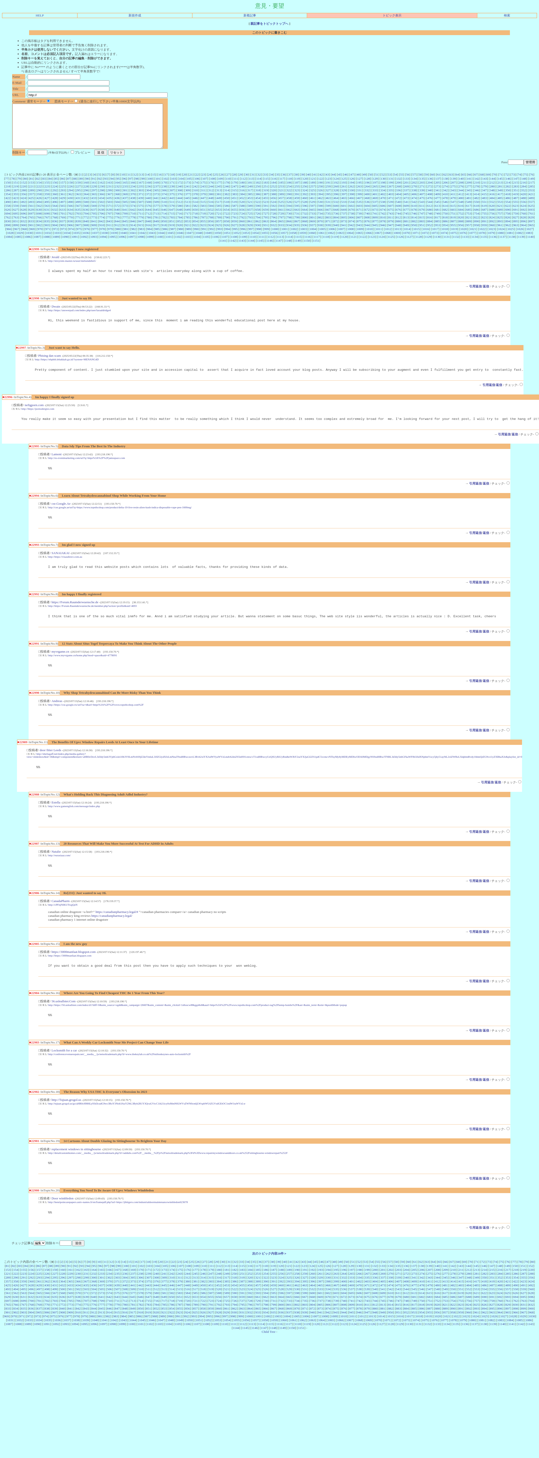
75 (525, 183)
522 (257, 210)
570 (101, 214)
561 (31, 214)
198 (382, 191)
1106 (215, 245)
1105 (206, 245)
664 (304, 218)
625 (531, 214)
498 (70, 210)
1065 (359, 241)
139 (453, 187)
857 (218, 230)
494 (39, 210)
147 (515, 187)
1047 (189, 241)
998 (258, 237)
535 (359, 210)
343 (453, 199)
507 (140, 210)
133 (406, 187)
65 (463, 183)
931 (265, 234)
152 (23, 191)
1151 (316, 249)
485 (500, 206)
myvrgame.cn (60, 666)
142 (476, 187)
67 (475, 183)
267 (390, 195)
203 (421, 191)
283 (515, 195)
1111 (261, 245)
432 (85, 206)
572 (117, 214)
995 (235, 237)
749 (437, 222)
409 (437, 203)
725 (250, 222)
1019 (454, 237)
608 (398, 214)
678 (414, 218)
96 (124, 187)
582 (195, 214)
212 (492, 191)
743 (390, 222)
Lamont (56, 466)
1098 (140, 245)
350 (507, 199)
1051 (227, 241)
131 (390, 187)
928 (242, 234)
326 (320, 199)
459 (296, 206)
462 (320, 206)
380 (211, 203)
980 (118, 237)
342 (445, 199)
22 (197, 183)
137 (437, 187)
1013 (397, 237)
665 (312, 218)
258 (320, 195)
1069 (397, 241)
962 (507, 234)
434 (101, 206)
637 (93, 218)
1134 (474, 245)
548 (461, 210)
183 (265, 191)
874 (351, 230)
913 (124, 234)
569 (93, 214)
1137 (502, 245)
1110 (252, 245)
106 (196, 187)
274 (445, 195)
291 (47, 199)
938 (320, 234)
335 (390, 199)
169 (156, 191)
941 (343, 234)
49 (364, 183)
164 (117, 191)
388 (273, 203)
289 (31, 199)
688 (492, 218)
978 (102, 237)
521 (250, 210)
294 (70, 199)
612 (429, 214)
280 (492, 195)
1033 (57, 241)
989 (188, 237)
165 (125, 191)
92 (99, 187)
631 (46, 218)
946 (382, 234)
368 (117, 203)
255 (296, 195)
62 (444, 183)
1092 (84, 245)
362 (70, 203)
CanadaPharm (60, 919)
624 (523, 214)
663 (296, 218)
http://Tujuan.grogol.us (66, 1120)
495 (47, 210)
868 (304, 230)
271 (421, 195)
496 (54, 210)
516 (211, 210)
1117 (317, 245)
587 (234, 214)
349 (500, 199)
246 (226, 195)
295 (78, 199)
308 (179, 199)
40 (308, 183)
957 (468, 234)
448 (211, 206)
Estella (55, 819)
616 (461, 214)
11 (129, 183)
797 (281, 226)
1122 (363, 245)
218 (7, 195)
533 (343, 210)
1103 (187, 245)
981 (125, 237)
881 (406, 230)
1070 (406, 241)
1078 (481, 241)
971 (47, 237)
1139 (521, 245)
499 (78, 210)
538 (382, 210)
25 (215, 183)
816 (429, 226)
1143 (241, 249)
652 (211, 218)
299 (109, 199)
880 (398, 230)
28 (234, 183)
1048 (199, 241)
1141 (223, 249)
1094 (103, 245)
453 (250, 206)
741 (374, 222)
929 (250, 234)
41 (314, 183)
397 (343, 203)
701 (62, 222)
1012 (388, 237)
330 (351, 199)
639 (109, 218)
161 (93, 191)
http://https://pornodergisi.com (37, 419)
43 (327, 183)
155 (47, 191)
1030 (29, 241)
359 (47, 203)
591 (265, 214)
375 (171, 203)
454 (257, 206)
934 (289, 234)
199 (390, 191)
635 (78, 218)
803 (328, 226)
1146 (269, 249)
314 (226, 199)
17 (166, 183)
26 (222, 183)
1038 (104, 241)
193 (343, 191)
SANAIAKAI (60, 566)
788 (211, 226)
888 (461, 230)
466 (351, 206)
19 (178, 183)
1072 (425, 241)
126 (351, 187)
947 (390, 234)
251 (265, 195)
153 (31, 191)
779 (140, 226)
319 (265, 199)
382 (226, 203)
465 (343, 206)
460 (304, 206)
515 (203, 210)
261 (343, 195)
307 (171, 199)
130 (383, 187)
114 (258, 187)
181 (250, 191)
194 (351, 191)
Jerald (55, 266)
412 (461, 203)
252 (273, 195)
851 (171, 230)
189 (312, 191)
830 (7, 230)
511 (171, 210)
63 (451, 183)
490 (7, 210)
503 (109, 210)
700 (54, 222)
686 (476, 218)
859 (234, 230)
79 (19, 187)
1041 (132, 241)
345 (468, 199)
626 (7, 218)
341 (437, 199)
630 (39, 218)
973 (63, 237)
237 (156, 195)
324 (304, 199)
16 (159, 183)
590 (257, 214)
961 (500, 234)
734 (320, 222)
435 (109, 206)
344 (461, 199)
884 (429, 230)
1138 (512, 245)
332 (367, 199)
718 (195, 222)
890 (476, 230)
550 (476, 210)
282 (507, 195)
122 (320, 187)
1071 (415, 241)
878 (382, 230)
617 (468, 214)
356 (23, 203)
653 (218, 218)
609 (406, 214)
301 (125, 199)
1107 (224, 245)
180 (242, 191)
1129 (428, 245)
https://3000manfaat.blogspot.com (73, 970)
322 (289, 199)
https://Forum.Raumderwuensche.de (74, 616)
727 (265, 222)
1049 (208, 241)
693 (531, 218)
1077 (472, 241)
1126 (400, 245)
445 (187, 206)
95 (118, 187)
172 (179, 191)
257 (312, 195)
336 (398, 199)
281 (500, 195)
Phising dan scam (49, 366)
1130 (437, 245)
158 (70, 191)
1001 (284, 237)
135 (422, 187)
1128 (419, 245)
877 (374, 230)
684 (461, 218)
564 (54, 214)
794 (257, 226)
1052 (236, 241)
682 (445, 218)
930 (257, 234)
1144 (251, 249)
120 (305, 187)
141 (469, 187)
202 (414, 191)
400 (367, 203)
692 (523, 218)
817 (437, 226)
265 (374, 195)
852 (179, 230)
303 (140, 199)
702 (70, 222)
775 (109, 226)
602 (351, 214)
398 (351, 203)
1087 (37, 245)
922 (195, 234)
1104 (196, 245)
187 (297, 191)
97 (130, 187)
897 (531, 230)
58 (420, 183)
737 (343, 222)
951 (421, 234)
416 (492, 203)
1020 (463, 237)
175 (203, 191)
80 (25, 187)
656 (242, 218)
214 (507, 191)
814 (413, 226)
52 (383, 183)
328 (335, 199)
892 (492, 230)
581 (187, 214)
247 (234, 195)
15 (153, 183)
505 (125, 210)
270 (414, 195)
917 (156, 234)
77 (6, 187)
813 (406, 226)
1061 (321, 241)
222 (39, 195)
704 (86, 222)
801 (312, 226)
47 (352, 183)
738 (351, 222)
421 (531, 203)
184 (273, 191)
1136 (493, 245)
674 (382, 218)
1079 (491, 241)
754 (476, 222)
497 (62, 210)
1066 (368, 241)
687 (484, 218)
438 (132, 206)
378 (195, 203)
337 (406, 199)
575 (140, 214)
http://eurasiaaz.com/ (59, 872)
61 (438, 183)
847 (140, 230)
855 (203, 230)
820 (461, 226)
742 (382, 222)
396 (336, 203)
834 (39, 230)
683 (453, 218)
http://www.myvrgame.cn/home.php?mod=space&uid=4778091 (82, 669)
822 (476, 226)
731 (296, 222)
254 (289, 195)
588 (242, 214)
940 (335, 234)
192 (336, 191)
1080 (500, 241)
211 (484, 191)
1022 (482, 237)
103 (173, 187)
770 (70, 226)
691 (515, 218)
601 (343, 214)
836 (54, 230)
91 (93, 187)
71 (500, 183)
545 (437, 210)
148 (523, 187)
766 (39, 226)
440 (148, 206)
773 (93, 226)
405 (406, 203)
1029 (19, 241)
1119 (335, 245)
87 (68, 187)
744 (398, 222)
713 (156, 222)
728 (273, 222)
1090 (65, 245)
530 (320, 210)
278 (476, 195)
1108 (234, 245)
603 (359, 214)
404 (398, 203)
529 (312, 210)
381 (218, 203)
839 (78, 230)
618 (476, 214)
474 (414, 206)
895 (515, 230)
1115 (298, 245)
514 (195, 210)
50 (370, 183)
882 (414, 230)
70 (494, 183)
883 (421, 230)
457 (281, 206)
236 (148, 195)
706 (101, 222)
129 (375, 187)
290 (39, 199)
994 (227, 237)
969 (32, 237)
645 (156, 218)
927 (234, 234)
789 (218, 226)
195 (359, 191)
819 (453, 226)
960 (492, 234)
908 (86, 234)
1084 (8, 245)
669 (343, 218)
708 (117, 222)
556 (523, 210)
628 (23, 218)
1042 (142, 241)
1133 (465, 245)
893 (500, 230)
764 (23, 226)
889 (468, 230)
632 (54, 218)
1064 (349, 241)
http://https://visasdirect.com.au (65, 569)
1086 (27, 245)
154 (39, 191)
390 (289, 203)
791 (234, 226)
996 (243, 237)
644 (148, 218)
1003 (303, 237)
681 (437, 218)
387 (265, 203)
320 (273, 199)
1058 (293, 241)
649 (187, 218)
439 (140, 206)
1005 (322, 237)
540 (398, 210)
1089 (56, 245)
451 (234, 206)
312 (211, 199)
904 (54, 234)
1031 (38, 241)
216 (523, 191)
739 (359, 222)
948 (398, 234)
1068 (387, 241)
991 (203, 237)
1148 (288, 249)
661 (281, 218)
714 (163, 222)
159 (78, 191)
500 (86, 210)
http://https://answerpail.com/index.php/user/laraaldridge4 (79, 319)
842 (101, 230)
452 (242, 206)
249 (250, 195)
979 (110, 237)
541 (406, 210)
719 (203, 222)
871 (328, 230)
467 (359, 206)
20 (184, 183)
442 (164, 206)
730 (289, 222)
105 (189, 187)
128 (367, 187)
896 (523, 230)
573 (125, 214)
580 (179, 214)
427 (46, 206)
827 (515, 226)
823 (484, 226)
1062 (331, 241)
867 (296, 230)
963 (515, 234)
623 (515, 214)
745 (406, 222)
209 (468, 191)
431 (78, 206)
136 (429, 187)
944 (367, 234)
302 (132, 199)
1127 (409, 245)
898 (7, 234)
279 (484, 195)
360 (54, 203)
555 (515, 210)
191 (328, 191)
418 (507, 203)
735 (328, 222)
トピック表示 (392, 15)
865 (281, 230)
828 (523, 226)
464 (335, 206)
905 (62, 234)
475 (421, 206)
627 (15, 218)
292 (54, 199)
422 (7, 206)
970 (40, 237)
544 (429, 210)
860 (242, 230)
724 (242, 222)
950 (413, 234)
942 (351, 234)
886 (445, 230)
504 (117, 210)
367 (109, 203)
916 (148, 234)
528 (304, 210)
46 (345, 183)
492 (23, 210)
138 (445, 187)
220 (23, 195)
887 (453, 230)
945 (374, 234)
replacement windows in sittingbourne (76, 1170)
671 (359, 218)
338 (413, 199)
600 (336, 214)
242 (195, 195)
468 (367, 206)
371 (140, 203)
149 (531, 187)
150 (7, 191)
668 (335, 218)
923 (203, 234)
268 (398, 195)
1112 (271, 245)
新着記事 (249, 15)
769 (62, 226)
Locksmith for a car (64, 1070)
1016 (426, 237)
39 (302, 183)
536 (367, 210)
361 (62, 203)
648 (179, 218)
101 (157, 187)
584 (211, 214)
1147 (279, 249)
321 (281, 199)
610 (414, 214)
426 (39, 206)
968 (24, 237)
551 (484, 210)
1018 (445, 237)
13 (141, 183)
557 (531, 210)
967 (16, 237)
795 (265, 226)
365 (93, 203)
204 (429, 191)
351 (515, 199)
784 (179, 226)
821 (468, 226)
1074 (444, 241)
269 (406, 195)
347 (484, 199)
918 (163, 234)
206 (445, 191)
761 (531, 222)
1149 (297, 249)
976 (86, 237)
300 (117, 199)
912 (117, 234)
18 (172, 183)
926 (226, 234)
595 (297, 214)
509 (156, 210)
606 (382, 214)
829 (531, 226)
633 (62, 218)
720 (211, 222)
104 (181, 187)
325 (312, 199)
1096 (122, 245)
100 (150, 187)
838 (70, 230)
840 (85, 230)
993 (219, 237)
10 (122, 183)
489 (531, 206)
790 (226, 226)
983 (141, 237)
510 (164, 210)
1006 (332, 237)
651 (203, 218)
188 (304, 191)
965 (531, 234)
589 (250, 214)
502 (101, 210)
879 (390, 230)
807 (359, 226)
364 (86, 203)
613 (437, 214)
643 (140, 218)
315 (234, 199)
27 (228, 183)
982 (133, 237)
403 (390, 203)
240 (179, 195)
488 (523, 206)
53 (389, 183)
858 (226, 230)
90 (87, 187)
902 (39, 234)
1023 (492, 237)
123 (328, 187)
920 (179, 234)
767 (47, 226)
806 (351, 226)
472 (398, 206)
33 (265, 183)
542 (413, 210)
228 (85, 195)
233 (124, 195)
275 (453, 195)
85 (56, 187)
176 (211, 191)
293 (62, 199)
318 (257, 199)
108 (212, 187)
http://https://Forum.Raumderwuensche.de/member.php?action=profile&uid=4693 (92, 619)
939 (328, 234)
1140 (530, 245)
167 (140, 191)
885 (437, 230)
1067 (378, 241)
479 (453, 206)
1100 (159, 245)
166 (132, 191)
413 (468, 203)
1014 (407, 237)
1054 (255, 241)
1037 (95, 241)
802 (320, 226)
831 (15, 230)
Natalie (56, 869)
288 (23, 199)
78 (13, 187)
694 (7, 222)
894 (507, 230)
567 (78, 214)
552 (492, 210)
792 (242, 226)
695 (15, 222)
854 (195, 230)
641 (124, 218)
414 (476, 203)
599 (328, 214)
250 (257, 195)
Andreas (56, 716)
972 (55, 237)
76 (531, 183)
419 (515, 203)
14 (147, 183)
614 (445, 214)
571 (109, 214)
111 (235, 187)
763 (15, 226)
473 (406, 206)
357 (31, 203)
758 (507, 222)
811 (390, 226)
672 (367, 218)
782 (164, 226)
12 (135, 183)
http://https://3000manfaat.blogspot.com (69, 973)
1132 (456, 245)
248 (242, 195)
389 (281, 203)
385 (250, 203)
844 (117, 230)
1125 (391, 245)
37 (290, 183)
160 (86, 191)
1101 (169, 245)
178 (226, 191)
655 (234, 218)
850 (164, 230)
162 (101, 191)
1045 (170, 241)
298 (101, 199)
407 (421, 203)
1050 (217, 241)
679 (421, 218)
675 (390, 218)
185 (281, 191)
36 (283, 183)
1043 (151, 241)
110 (228, 187)
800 (304, 226)
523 (265, 210)
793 (250, 226)
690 (507, 218)
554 (507, 210)
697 (31, 222)
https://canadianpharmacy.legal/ (111, 934)
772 (86, 226)
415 (484, 203)
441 (156, 206)
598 (320, 214)
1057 (283, 241)
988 (180, 237)
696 (23, 222)
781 (156, 226)
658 (257, 218)
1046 (180, 241)
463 (328, 206)
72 (506, 183)
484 (492, 206)
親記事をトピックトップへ (269, 23)
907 (78, 234)
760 (523, 222)
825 (500, 226)
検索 (507, 15)
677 (406, 218)
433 (93, 206)
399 (359, 203)
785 (187, 226)
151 (15, 191)
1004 (313, 237)
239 (171, 195)
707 (109, 222)
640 (117, 218)
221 (31, 195)
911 (109, 234)
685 (468, 218)
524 (273, 210)
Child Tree (268, 1354)
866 (289, 230)
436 (117, 206)
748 (429, 222)
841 (93, 230)
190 (320, 191)
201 (406, 191)
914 (132, 234)
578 (164, 214)
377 (187, 203)
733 (312, 222)
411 (453, 203)
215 (515, 191)
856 (211, 230)
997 (251, 237)
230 (101, 195)
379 (203, 203)
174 (195, 191)
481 (468, 206)
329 (343, 199)
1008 (350, 237)
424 (23, 206)
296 (86, 199)
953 (437, 234)
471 (390, 206)
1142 (232, 249)
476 (429, 206)
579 (171, 214)
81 (31, 187)
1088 (46, 245)
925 (218, 234)
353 (531, 199)
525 (281, 210)
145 (500, 187)
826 (507, 226)
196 (367, 191)
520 (242, 210)
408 (429, 203)
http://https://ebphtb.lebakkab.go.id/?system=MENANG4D (67, 369)
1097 (131, 245)
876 (367, 230)
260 (335, 195)
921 (187, 234)
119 (297, 187)
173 (187, 191)
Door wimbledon (62, 1220)
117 (281, 187)
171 (171, 191)
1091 (74, 245)
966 (8, 237)
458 (289, 206)
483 (484, 206)
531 (328, 210)
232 (117, 195)
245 (218, 195)
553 (500, 210)
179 (234, 191)
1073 (434, 241)
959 (484, 234)
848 (148, 230)
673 (374, 218)
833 (31, 230)
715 (171, 222)
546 (445, 210)
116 (274, 187)
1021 (473, 237)
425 (31, 206)
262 (351, 195)
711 (140, 222)
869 (312, 230)
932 (273, 234)
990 (196, 237)
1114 (289, 245)
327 (328, 199)
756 (492, 222)
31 (252, 183)
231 (109, 195)
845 (124, 230)
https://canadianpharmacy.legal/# (117, 930)
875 (359, 230)
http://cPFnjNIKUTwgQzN (63, 922)
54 (395, 183)
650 (195, 218)
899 (15, 234)
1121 (353, 245)
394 (320, 203)
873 (343, 230)
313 (218, 199)
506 (132, 210)
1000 (275, 237)
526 (289, 210)
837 (62, 230)
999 (266, 237)
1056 (274, 241)
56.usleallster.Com (63, 1020)
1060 (312, 241)
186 (289, 191)
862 (257, 230)
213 (500, 191)
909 (93, 234)
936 (304, 234)
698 (39, 222)
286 (7, 199)
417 (500, 203)
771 (78, 226)
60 (432, 183)
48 (358, 183)
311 (203, 199)
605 (375, 214)
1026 (520, 237)
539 (390, 210)
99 (143, 187)
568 (86, 214)
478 (445, 206)
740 (367, 222)
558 (7, 214)
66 (469, 183)
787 (203, 226)
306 (164, 199)
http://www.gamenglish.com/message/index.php (74, 822)
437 (124, 206)
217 (531, 191)
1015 (416, 237)
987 (172, 237)
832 (23, 230)
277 (468, 195)
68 (481, 183)
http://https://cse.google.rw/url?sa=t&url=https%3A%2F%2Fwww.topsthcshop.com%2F (96, 719)
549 (468, 210)
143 (484, 187)
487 (515, 206)
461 (312, 206)
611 (421, 214)
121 (312, 187)
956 (461, 234)
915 (140, 234)
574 (132, 214)
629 (31, 218)
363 (78, 203)
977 (94, 237)
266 (382, 195)
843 (109, 230)
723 (234, 222)
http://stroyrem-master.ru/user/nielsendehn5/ (72, 269)
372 (148, 203)
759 (515, 222)
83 (43, 187)
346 (476, 199)
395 (328, 203)
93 (105, 187)
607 (390, 214)
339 (421, 199)
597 (312, 214)
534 (351, 210)
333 (374, 199)
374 (164, 203)
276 (461, 195)
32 (259, 183)
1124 (381, 245)
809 (375, 226)
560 (23, 214)
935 (296, 234)
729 (281, 222)
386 (257, 203)
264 (367, 195)
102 (165, 187)
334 (382, 199)
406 (414, 203)
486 (507, 206)
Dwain (55, 316)
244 (211, 195)
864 (273, 230)
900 (23, 234)
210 (476, 191)
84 (50, 187)
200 (398, 191)
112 (243, 187)
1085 (18, 245)
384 (242, 203)
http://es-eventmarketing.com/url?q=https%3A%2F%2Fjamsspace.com (86, 469)
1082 (519, 241)
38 (296, 183)
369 (125, 203)
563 (47, 214)
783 (171, 226)
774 (101, 226)
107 (204, 187)
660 (273, 218)
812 (398, 226)
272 (429, 195)
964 (523, 234)
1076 (462, 241)
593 (281, 214)
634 (70, 218)
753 (468, 222)
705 (93, 222)
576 (148, 214)
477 (437, 206)
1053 (246, 241)
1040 (123, 241)
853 (187, 230)
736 (335, 222)
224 (54, 195)
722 (226, 222)
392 (304, 203)
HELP (40, 15)
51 (376, 183)
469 (374, 206)
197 (375, 191)
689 (500, 218)
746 (413, 222)
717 (187, 222)
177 (218, 191)
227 (78, 195)
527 (296, 210)
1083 (528, 241)
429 (62, 206)
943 (359, 234)
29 (240, 183)
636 (85, 218)
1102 (178, 245)
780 (148, 226)
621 (500, 214)
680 (429, 218)
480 (461, 206)
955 (453, 234)
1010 (369, 237)
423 (15, 206)
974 (71, 237)
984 (149, 237)
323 (296, 199)
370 (132, 203)
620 (492, 214)
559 (15, 214)
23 (203, 183)
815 (421, 226)
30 (246, 183)
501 (93, 210)
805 (343, 226)
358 (39, 203)
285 (531, 195)
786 (195, 226)
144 (492, 187)
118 (289, 187)
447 (203, 206)
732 (304, 222)
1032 (48, 241)
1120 (344, 245)
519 (234, 210)
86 (62, 187)
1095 (112, 245)
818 (445, 226)
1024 (501, 237)
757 (500, 222)
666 (320, 218)
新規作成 (135, 15)
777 (125, 226)
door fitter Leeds (50, 766)
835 (46, 230)
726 (257, 222)
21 (191, 183)
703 (78, 222)
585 (218, 214)
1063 (340, 241)
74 (519, 183)
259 (328, 195)
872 (335, 230)
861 (250, 230)
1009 (360, 237)
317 (250, 199)
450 (226, 206)
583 (203, 214)
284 (523, 195)
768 (54, 226)
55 (401, 183)
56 (407, 183)
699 (47, 222)
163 (109, 191)
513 (187, 210)
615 (453, 214)
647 (171, 218)
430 (70, 206)
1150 (307, 249)
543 (421, 210)
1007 (341, 237)
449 (218, 206)
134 (414, 187)
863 (265, 230)
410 (445, 203)
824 (492, 226)
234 (132, 195)
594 (289, 214)
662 (289, 218)
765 (31, 226)
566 (70, 214)
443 (171, 206)
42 (320, 183)
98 (136, 187)
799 (297, 226)
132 (398, 187)
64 (457, 183)
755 (484, 222)
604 (367, 214)
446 (195, 206)
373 (156, 203)
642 (132, 218)
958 (476, 234)
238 (164, 195)
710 (132, 222)
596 (304, 214)
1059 (302, 241)
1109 (243, 245)
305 (156, 199)
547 (453, 210)
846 (132, 230)
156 (54, 191)
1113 (280, 245)
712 (148, 222)
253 (281, 195)
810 (382, 226)
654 (226, 218)
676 (398, 218)
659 (265, 218)
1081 (510, 241)
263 (359, 195)
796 (273, 226)
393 (312, 203)
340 (429, 199)
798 (289, 226)
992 (211, 237)
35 (277, 183)
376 (179, 203)
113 (251, 187)
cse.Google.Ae (60, 516)
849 (156, 230)
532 (335, 210)
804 (336, 226)
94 (111, 187)
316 (242, 199)
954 (445, 234)
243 (203, 195)
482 (476, 206)
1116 (307, 245)
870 (320, 230)
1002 (294, 237)
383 (234, 203)
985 (157, 237)
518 (226, 210)
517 (218, 210)
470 (382, 206)
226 (70, 195)
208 (461, 191)
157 (62, 191)
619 (484, 214)
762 (7, 226)
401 (375, 203)
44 (333, 183)
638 (101, 218)
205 (437, 191)
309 (187, 199)
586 (226, 214)
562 (39, 214)
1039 (114, 241)
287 (15, 199)
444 (179, 206)
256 (304, 195)
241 (187, 195)
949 (406, 234)
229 (93, 195)
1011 (379, 237)
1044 (161, 241)
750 (445, 222)
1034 (67, 241)
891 (484, 230)
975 (79, 237)
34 (271, 183)
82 (37, 187)
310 (195, 199)
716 (179, 222)
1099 (150, 245)
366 (101, 203)
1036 (85, 241)
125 (344, 187)
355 (15, 203)
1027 (529, 237)
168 (148, 191)
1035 (76, 241)
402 (382, 203)
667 (328, 218)
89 (81, 187)
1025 (510, 237)
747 (421, 222)
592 (273, 214)
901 (31, 234)
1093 (93, 245)
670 (351, 218)
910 (101, 234)
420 (523, 203)
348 (492, 199)
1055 (265, 241)
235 (140, 195)
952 (429, 234)
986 (164, 237)
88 (74, 187)
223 (46, 195)
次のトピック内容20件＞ (269, 1276)
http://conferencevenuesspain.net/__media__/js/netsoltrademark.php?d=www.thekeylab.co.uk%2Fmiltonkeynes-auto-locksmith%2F (119, 1073)
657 (250, 218)
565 (62, 214)
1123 (372, 245)
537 (374, 210)
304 (148, 199)
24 (209, 183)
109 (220, 187)
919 (171, 234)
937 (312, 234)
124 (336, 187)
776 (117, 226)
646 (164, 218)
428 (54, 206)
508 (148, 210)
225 (62, 195)
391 (297, 203)
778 (132, 226)
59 (426, 183)
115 (266, 187)
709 (125, 222)
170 (164, 191)
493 (31, 210)
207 (453, 191)
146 (508, 187)
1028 (10, 241)
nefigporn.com (34, 416)
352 (523, 199)
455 (265, 206)
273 (437, 195)
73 (513, 183)
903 (47, 234)
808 (367, 226)
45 (339, 183)
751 (453, 222)
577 (156, 214)
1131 (446, 245)
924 (211, 234)
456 (273, 206)
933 (281, 234)
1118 (326, 245)
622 (507, 214)
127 (359, 187)
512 (179, 210)
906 (70, 234)
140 (461, 187)
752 (461, 222)
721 (218, 222)
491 (15, 210)
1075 (453, 241)
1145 (260, 249)
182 (257, 191)
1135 (484, 245)
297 (93, 199)
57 (413, 183)
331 (359, 199)
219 (15, 195)
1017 (435, 237)
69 (488, 183)
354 (7, 203)
